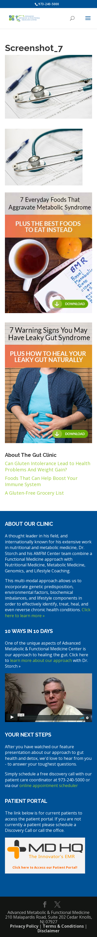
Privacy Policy (24, 926)
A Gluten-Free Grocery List (34, 493)
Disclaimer (48, 931)
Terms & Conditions (63, 926)
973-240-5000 (48, 4)
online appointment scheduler (48, 785)
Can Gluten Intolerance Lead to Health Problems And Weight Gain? (47, 466)
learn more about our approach (40, 660)
